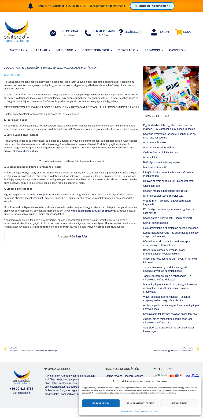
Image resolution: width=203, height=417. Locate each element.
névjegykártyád (47, 125)
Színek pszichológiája (155, 222)
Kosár (188, 31)
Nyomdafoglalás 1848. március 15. (163, 195)
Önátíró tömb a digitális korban (160, 152)
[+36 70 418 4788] (88, 33)
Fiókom (163, 31)
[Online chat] (53, 33)
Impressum (154, 411)
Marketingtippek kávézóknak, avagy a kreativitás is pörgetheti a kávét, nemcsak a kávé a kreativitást (171, 288)
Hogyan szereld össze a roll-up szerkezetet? (168, 180)
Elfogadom (100, 403)
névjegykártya (43, 194)
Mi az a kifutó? (151, 157)
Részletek (179, 403)
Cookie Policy (126, 411)
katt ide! (81, 236)
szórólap (93, 172)
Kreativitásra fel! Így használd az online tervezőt (170, 313)
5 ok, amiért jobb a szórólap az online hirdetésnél (170, 227)
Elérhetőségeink (22, 392)
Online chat (69, 31)
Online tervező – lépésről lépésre (124, 375)
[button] (140, 32)
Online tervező (151, 185)
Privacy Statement (141, 411)
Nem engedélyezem (140, 403)
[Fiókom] (154, 32)
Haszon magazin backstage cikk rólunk (165, 190)
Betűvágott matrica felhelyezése (161, 162)
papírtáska (113, 172)
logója (87, 125)
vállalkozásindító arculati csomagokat (93, 210)
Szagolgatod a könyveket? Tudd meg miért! (168, 217)
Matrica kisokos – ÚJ (155, 167)
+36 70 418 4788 (104, 31)
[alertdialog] (101, 6)
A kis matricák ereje (154, 142)
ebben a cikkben (22, 151)
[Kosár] (179, 32)
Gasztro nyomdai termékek (158, 147)
